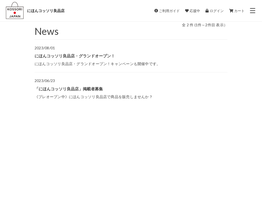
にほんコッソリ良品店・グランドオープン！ (75, 55)
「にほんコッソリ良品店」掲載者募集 (69, 88)
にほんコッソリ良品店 (46, 10)
